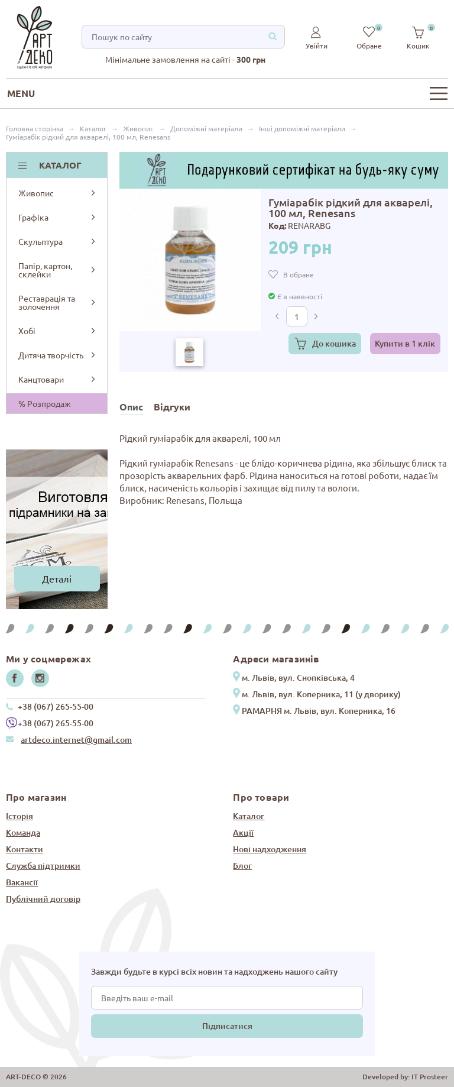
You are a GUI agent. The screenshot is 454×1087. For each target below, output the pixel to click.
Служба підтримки (43, 865)
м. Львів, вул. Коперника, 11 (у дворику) (321, 694)
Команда (23, 832)
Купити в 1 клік (405, 343)
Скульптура (57, 241)
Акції (243, 832)
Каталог (248, 815)
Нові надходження (269, 849)
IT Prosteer (429, 1077)
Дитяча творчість (57, 355)
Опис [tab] (131, 406)
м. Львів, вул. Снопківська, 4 (298, 677)
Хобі (57, 330)
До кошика (334, 343)
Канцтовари (57, 379)
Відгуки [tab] (172, 406)
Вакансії (22, 882)
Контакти (24, 849)
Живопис (57, 192)
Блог (242, 865)
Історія (19, 815)
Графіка (57, 217)
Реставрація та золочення (57, 302)
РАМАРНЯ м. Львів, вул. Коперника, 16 (318, 710)
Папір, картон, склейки (57, 269)
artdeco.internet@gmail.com (76, 739)
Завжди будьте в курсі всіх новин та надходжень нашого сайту (214, 971)
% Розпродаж (44, 403)
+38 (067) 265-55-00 (55, 706)
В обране (298, 274)
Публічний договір (43, 898)
